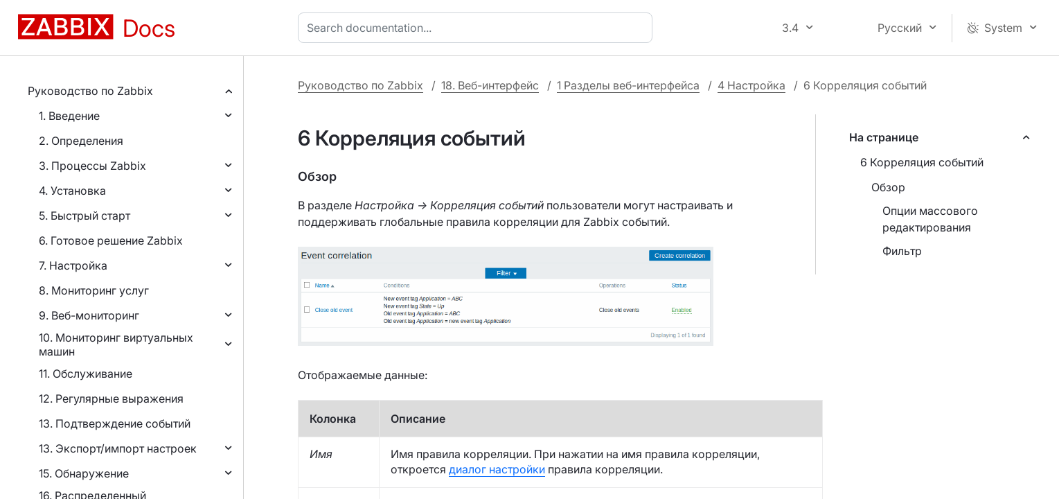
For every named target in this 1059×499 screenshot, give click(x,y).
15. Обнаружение (84, 473)
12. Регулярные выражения (111, 398)
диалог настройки (497, 469)
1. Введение (69, 116)
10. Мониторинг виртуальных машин (116, 344)
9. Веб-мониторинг (89, 315)
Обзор (888, 187)
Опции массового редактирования (930, 219)
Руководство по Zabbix (90, 91)
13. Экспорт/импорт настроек (118, 448)
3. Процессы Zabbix (92, 166)
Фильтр (902, 251)
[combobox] (478, 28)
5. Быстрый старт (84, 215)
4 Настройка (751, 85)
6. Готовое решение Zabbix (111, 240)
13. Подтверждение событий (114, 423)
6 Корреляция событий (922, 162)
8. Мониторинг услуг (94, 290)
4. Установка (72, 191)
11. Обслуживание (85, 373)
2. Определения (81, 141)
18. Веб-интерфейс (490, 85)
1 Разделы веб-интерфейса (628, 85)
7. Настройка (73, 265)
